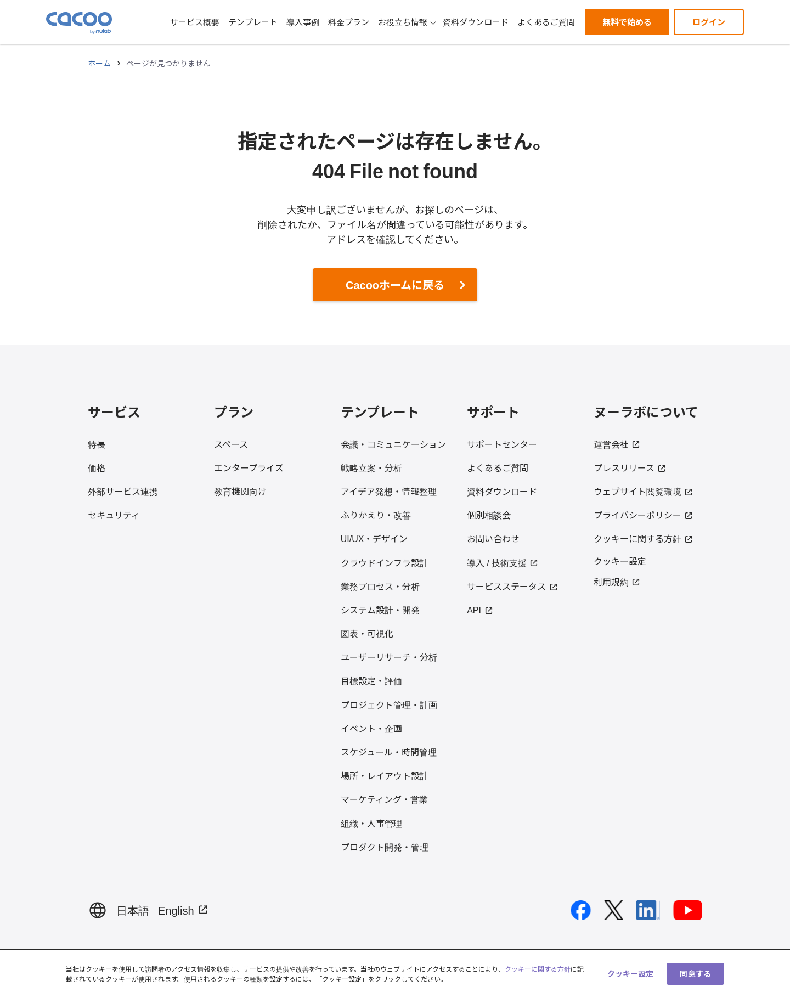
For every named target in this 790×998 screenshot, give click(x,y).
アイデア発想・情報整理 (389, 491)
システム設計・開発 (380, 609)
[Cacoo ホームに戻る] (79, 23)
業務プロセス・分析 (380, 586)
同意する (695, 973)
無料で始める (627, 21)
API (480, 609)
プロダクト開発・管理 (384, 846)
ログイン (708, 21)
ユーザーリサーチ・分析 (389, 656)
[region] (395, 973)
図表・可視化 (367, 633)
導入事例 (302, 21)
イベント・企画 (371, 728)
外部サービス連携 (123, 491)
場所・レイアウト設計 (384, 775)
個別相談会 (489, 514)
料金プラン (348, 21)
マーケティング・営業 (384, 798)
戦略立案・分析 (371, 467)
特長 (96, 443)
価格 (96, 467)
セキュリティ (114, 514)
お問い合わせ (493, 538)
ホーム (99, 63)
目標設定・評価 (371, 680)
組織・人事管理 (371, 823)
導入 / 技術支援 (502, 562)
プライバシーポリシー (643, 514)
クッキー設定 (620, 560)
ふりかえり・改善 (376, 514)
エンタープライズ (249, 467)
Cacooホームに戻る (395, 284)
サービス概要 (194, 21)
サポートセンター (502, 443)
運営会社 (617, 443)
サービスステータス (512, 586)
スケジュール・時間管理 (389, 751)
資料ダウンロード (476, 21)
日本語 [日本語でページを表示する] (132, 910)
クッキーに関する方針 (643, 538)
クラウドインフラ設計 (384, 562)
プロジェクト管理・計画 (389, 704)
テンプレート (253, 21)
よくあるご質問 (546, 21)
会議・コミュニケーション (393, 443)
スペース (231, 443)
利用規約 (617, 581)
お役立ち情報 (407, 21)
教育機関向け (240, 491)
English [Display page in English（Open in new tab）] (183, 910)
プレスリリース (630, 467)
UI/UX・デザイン (374, 538)
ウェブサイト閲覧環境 (643, 491)
